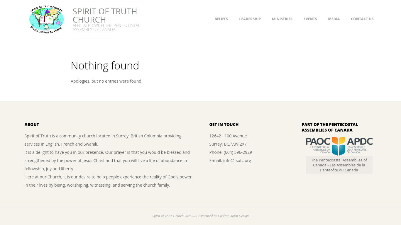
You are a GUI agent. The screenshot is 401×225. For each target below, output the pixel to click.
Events (310, 18)
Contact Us (362, 18)
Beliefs (221, 18)
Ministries (282, 18)
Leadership (250, 18)
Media (334, 18)
